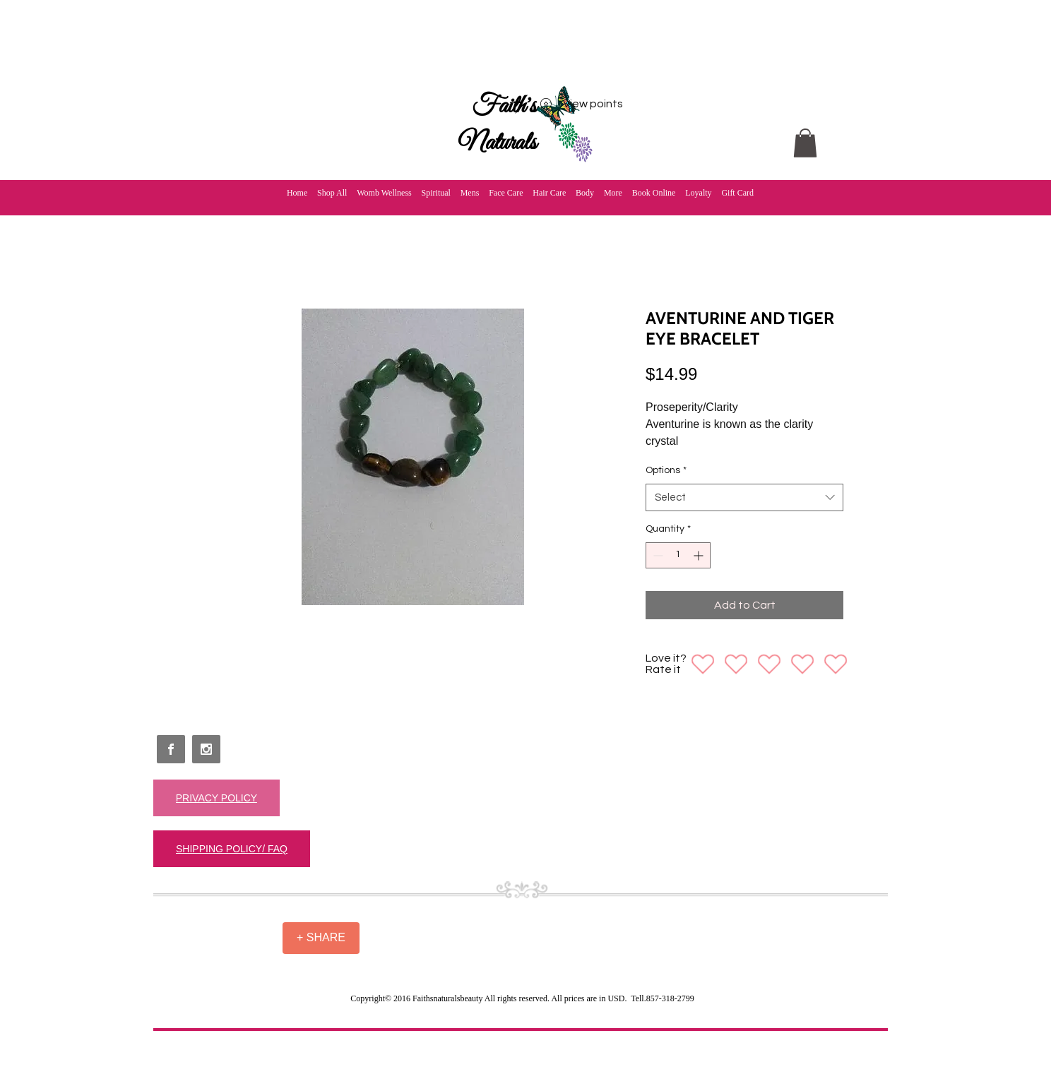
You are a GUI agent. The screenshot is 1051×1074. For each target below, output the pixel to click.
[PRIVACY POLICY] (216, 798)
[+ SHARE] (321, 938)
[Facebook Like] (187, 931)
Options (666, 470)
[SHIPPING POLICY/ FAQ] (231, 848)
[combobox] (744, 497)
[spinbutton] (678, 555)
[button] (805, 143)
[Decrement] (656, 555)
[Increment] (699, 555)
